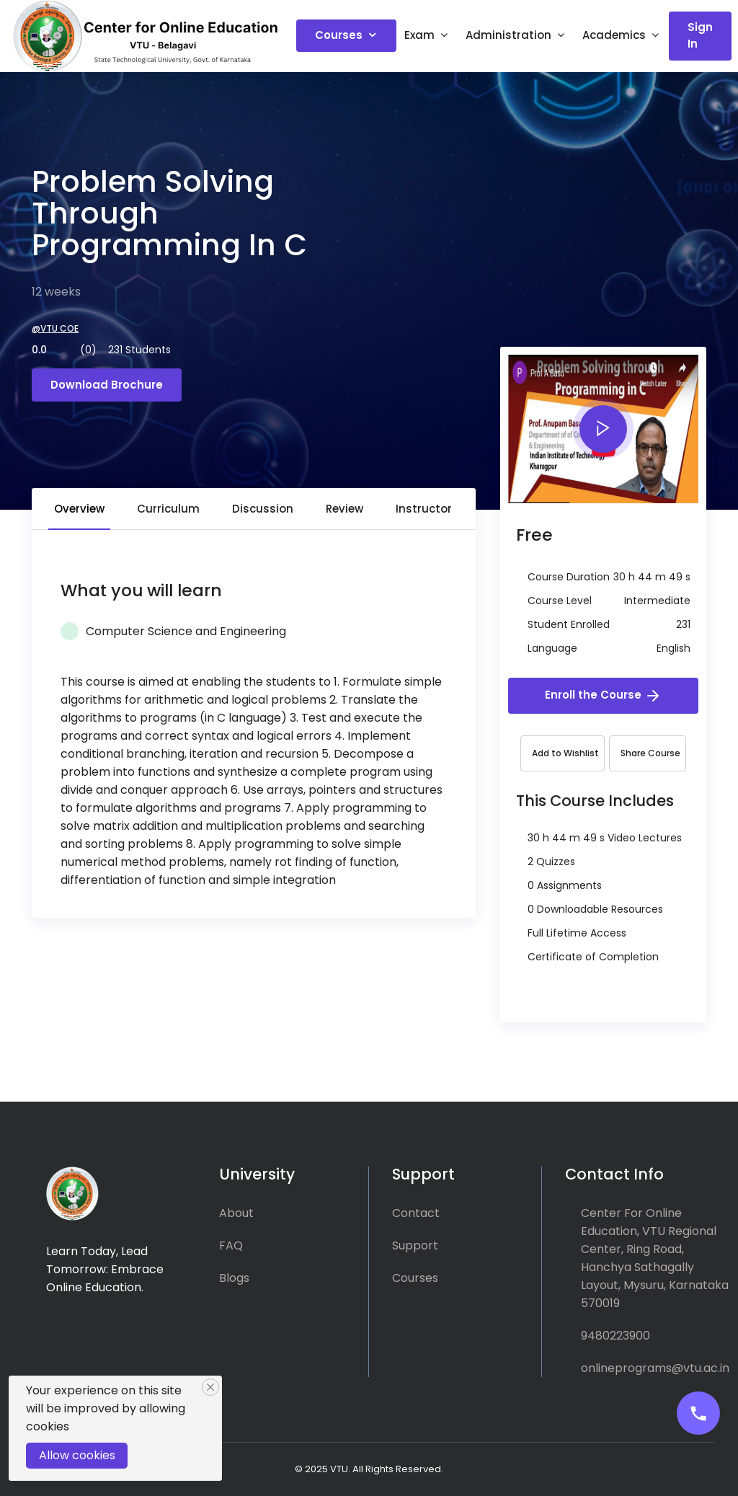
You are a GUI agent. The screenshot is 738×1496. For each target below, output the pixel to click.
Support (415, 1245)
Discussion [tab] (262, 508)
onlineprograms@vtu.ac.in (655, 1368)
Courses (339, 35)
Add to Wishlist (565, 753)
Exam (419, 35)
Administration (508, 35)
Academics (614, 35)
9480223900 (615, 1335)
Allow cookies (77, 1455)
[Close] (210, 1387)
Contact (416, 1213)
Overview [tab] (79, 508)
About (236, 1213)
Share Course (650, 753)
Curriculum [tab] (168, 508)
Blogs (234, 1278)
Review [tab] (344, 508)
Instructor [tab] (424, 508)
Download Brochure (106, 384)
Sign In (700, 35)
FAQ (231, 1245)
